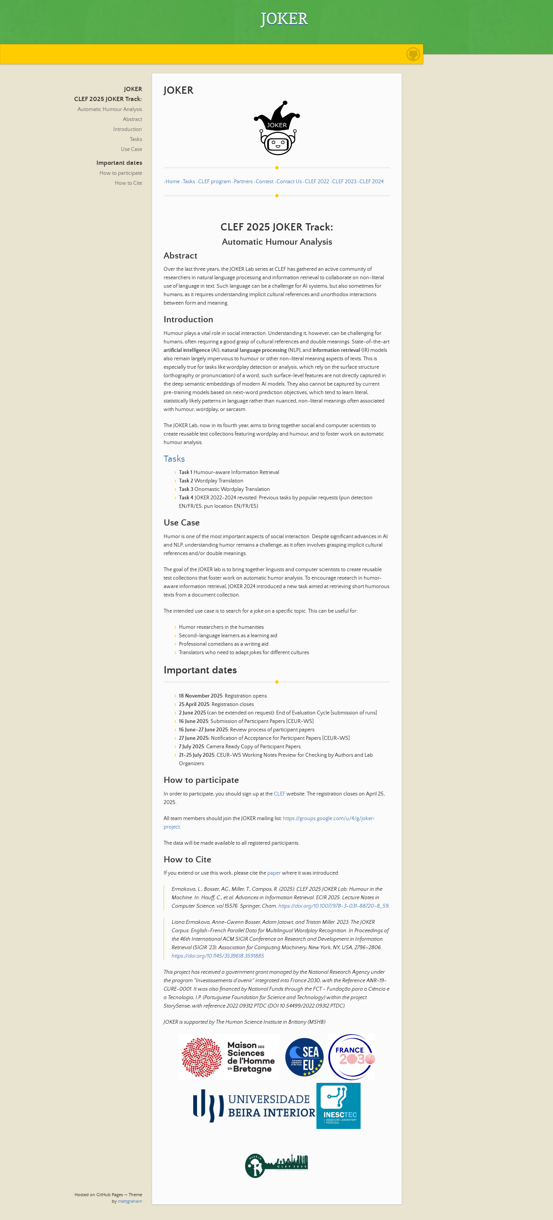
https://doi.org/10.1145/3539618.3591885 (218, 956)
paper (274, 873)
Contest (264, 182)
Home (173, 182)
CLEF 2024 (371, 182)
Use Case (131, 149)
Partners (243, 182)
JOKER (133, 89)
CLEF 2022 (317, 182)
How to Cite (128, 183)
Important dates (119, 163)
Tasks (136, 139)
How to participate (120, 173)
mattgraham (130, 1201)
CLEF (279, 794)
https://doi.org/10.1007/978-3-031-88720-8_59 (333, 906)
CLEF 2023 (344, 182)
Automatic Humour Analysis (110, 109)
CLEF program (214, 182)
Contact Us (289, 182)
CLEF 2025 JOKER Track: (108, 99)
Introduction (127, 129)
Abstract (132, 119)
